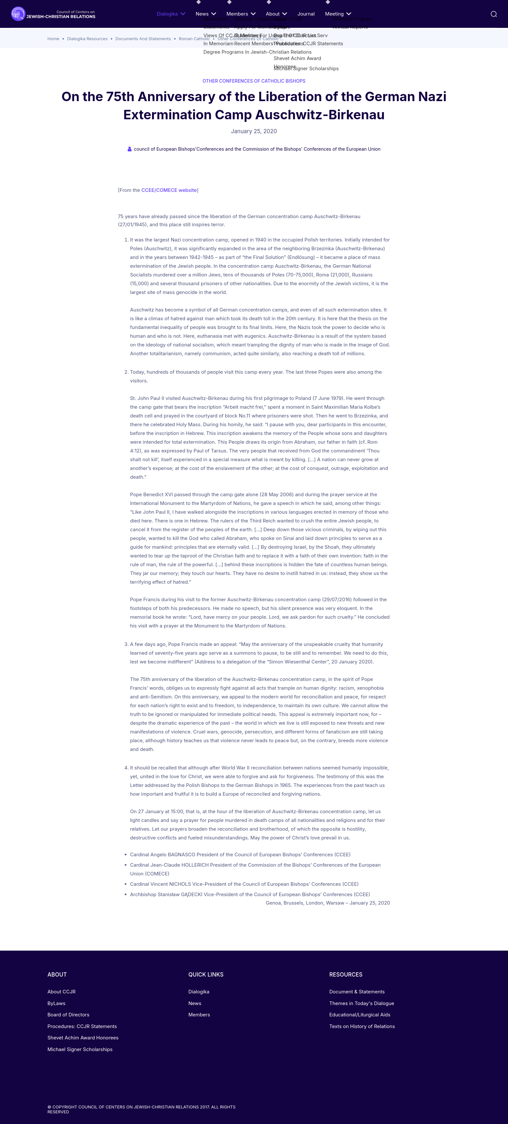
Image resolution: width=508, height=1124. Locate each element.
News (206, 14)
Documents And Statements (143, 38)
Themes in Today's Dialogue (361, 1003)
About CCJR (62, 992)
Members (241, 14)
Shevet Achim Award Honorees (83, 1038)
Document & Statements (357, 992)
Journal (306, 14)
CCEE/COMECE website (169, 190)
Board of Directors (68, 1015)
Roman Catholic (194, 38)
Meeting (338, 14)
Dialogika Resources (87, 38)
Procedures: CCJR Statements (82, 1026)
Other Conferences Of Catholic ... (251, 38)
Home (53, 38)
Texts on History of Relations (362, 1026)
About (276, 14)
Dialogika (171, 14)
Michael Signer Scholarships (80, 1049)
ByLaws (56, 1003)
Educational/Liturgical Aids (359, 1015)
